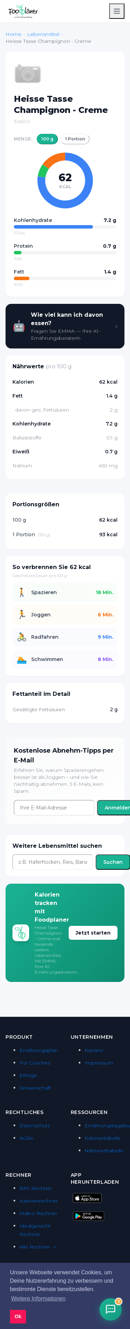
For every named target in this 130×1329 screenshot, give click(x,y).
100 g (47, 138)
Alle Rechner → (38, 1247)
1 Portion (75, 138)
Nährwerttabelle (104, 1150)
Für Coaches (34, 1063)
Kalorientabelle (103, 1138)
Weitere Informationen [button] (38, 1298)
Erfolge (28, 1075)
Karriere (94, 1050)
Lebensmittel (43, 34)
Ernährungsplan (38, 1050)
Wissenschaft (35, 1088)
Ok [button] (18, 1316)
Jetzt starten (93, 933)
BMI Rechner (35, 1188)
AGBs (26, 1138)
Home (13, 34)
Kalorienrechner (38, 1201)
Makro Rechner (38, 1213)
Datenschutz (34, 1125)
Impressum (99, 1063)
